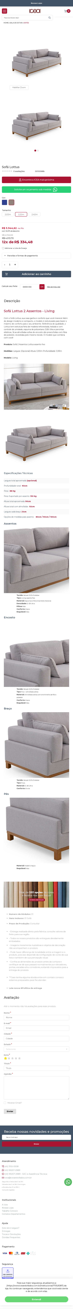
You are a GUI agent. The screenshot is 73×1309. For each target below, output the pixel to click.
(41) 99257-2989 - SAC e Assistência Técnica (26, 1174)
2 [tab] (38, 150)
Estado (7, 1044)
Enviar (10, 1111)
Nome (7, 1013)
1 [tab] (35, 150)
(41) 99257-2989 (12, 1170)
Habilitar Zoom (19, 87)
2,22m (21, 214)
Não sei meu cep (53, 287)
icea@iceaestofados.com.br (18, 1177)
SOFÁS (26, 23)
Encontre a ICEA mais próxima (36, 179)
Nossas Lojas (36, 3)
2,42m (35, 214)
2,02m (8, 214)
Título (7, 1064)
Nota (6, 1055)
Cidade (7, 1034)
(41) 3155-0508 (12, 1166)
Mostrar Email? (14, 1103)
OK (42, 287)
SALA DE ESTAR (16, 23)
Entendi (36, 1299)
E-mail (7, 1023)
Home (6, 23)
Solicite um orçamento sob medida (36, 189)
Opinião (8, 1074)
